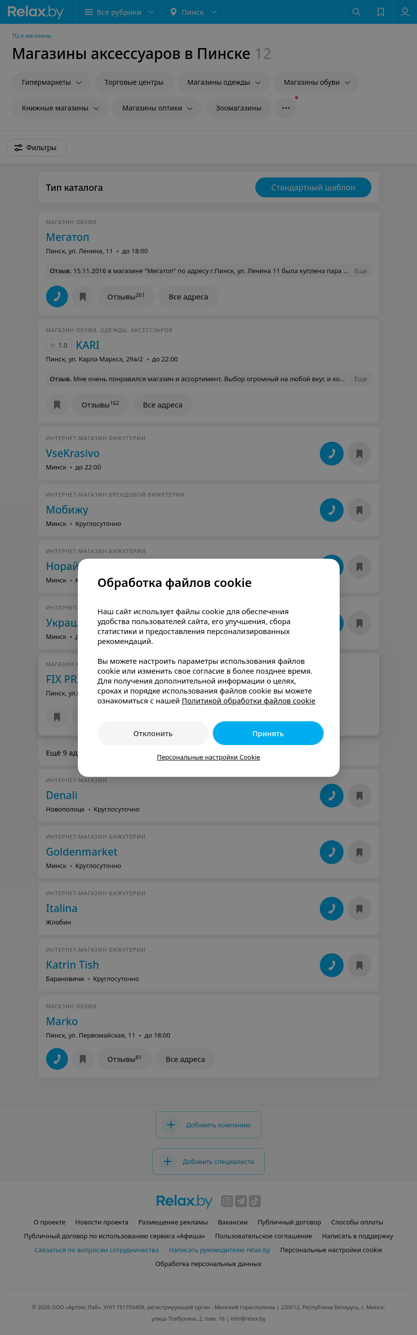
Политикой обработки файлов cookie (248, 700)
